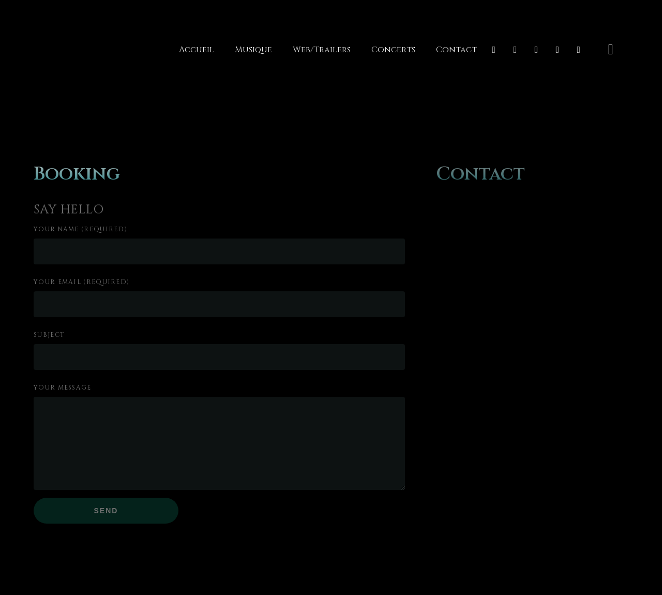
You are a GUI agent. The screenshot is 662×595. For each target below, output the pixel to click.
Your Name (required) (80, 229)
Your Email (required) (81, 282)
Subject (49, 335)
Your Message (63, 387)
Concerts (393, 49)
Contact (456, 49)
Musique (253, 49)
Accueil (196, 49)
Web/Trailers (322, 49)
